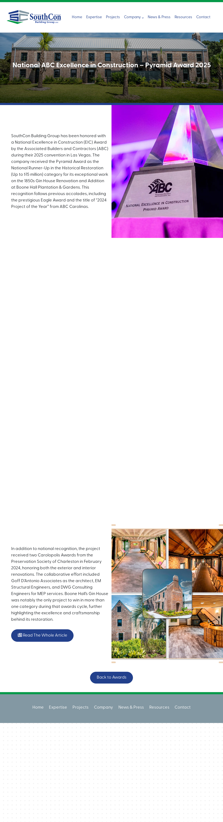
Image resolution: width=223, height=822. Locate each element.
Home (77, 17)
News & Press (159, 17)
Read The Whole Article (43, 635)
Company (134, 17)
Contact (203, 17)
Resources (183, 17)
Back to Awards (111, 677)
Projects (113, 17)
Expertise (94, 17)
